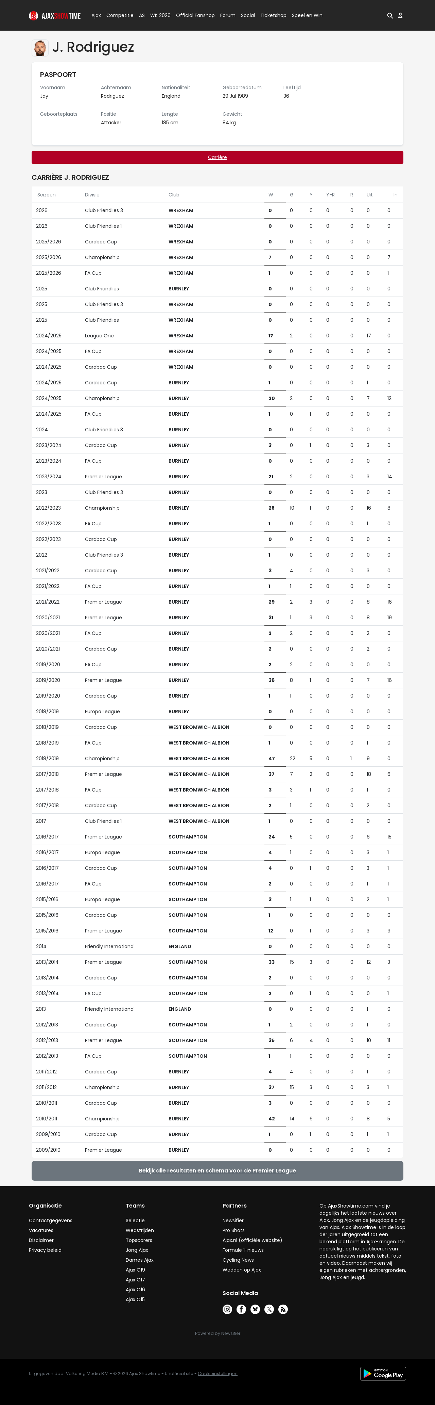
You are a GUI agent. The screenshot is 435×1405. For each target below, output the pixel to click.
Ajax (95, 15)
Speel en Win (307, 15)
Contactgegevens (50, 1220)
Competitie (117, 15)
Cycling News (238, 1260)
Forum (228, 15)
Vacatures (41, 1230)
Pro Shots (234, 1230)
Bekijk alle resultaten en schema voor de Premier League (217, 1171)
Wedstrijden (140, 1230)
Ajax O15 (135, 1299)
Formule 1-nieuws (243, 1250)
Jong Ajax (137, 1250)
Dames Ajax (140, 1260)
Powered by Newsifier (217, 1333)
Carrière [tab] (217, 157)
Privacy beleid (45, 1250)
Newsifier (233, 1220)
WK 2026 (158, 15)
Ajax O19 (135, 1269)
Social (247, 15)
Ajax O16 (135, 1289)
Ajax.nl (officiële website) (252, 1240)
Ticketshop (273, 15)
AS (142, 15)
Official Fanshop (191, 15)
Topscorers (139, 1240)
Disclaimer (41, 1240)
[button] (390, 15)
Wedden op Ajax (242, 1269)
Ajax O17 (135, 1279)
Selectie (135, 1220)
